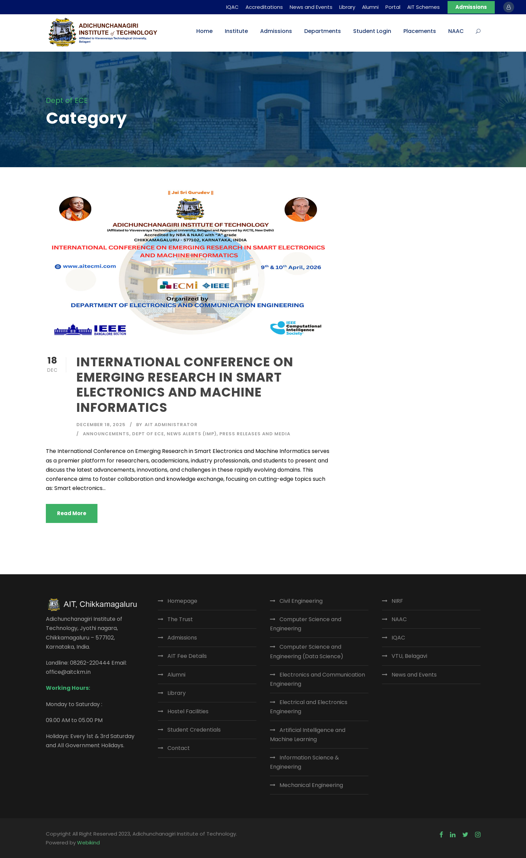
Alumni (370, 7)
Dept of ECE (148, 434)
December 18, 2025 (101, 424)
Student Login (372, 31)
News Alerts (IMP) (192, 434)
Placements (419, 31)
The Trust (180, 619)
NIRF (397, 601)
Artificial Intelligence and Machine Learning (307, 734)
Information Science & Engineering (304, 762)
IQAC (232, 7)
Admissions (471, 7)
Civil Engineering (301, 601)
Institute (236, 31)
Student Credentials (194, 730)
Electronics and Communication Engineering (317, 679)
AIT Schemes (423, 7)
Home (204, 31)
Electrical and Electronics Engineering (308, 706)
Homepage (182, 601)
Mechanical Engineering (311, 785)
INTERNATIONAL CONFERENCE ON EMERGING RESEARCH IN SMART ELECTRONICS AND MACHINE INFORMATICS (184, 384)
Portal (392, 7)
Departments (322, 31)
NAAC (456, 31)
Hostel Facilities (187, 711)
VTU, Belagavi (409, 656)
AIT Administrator (171, 424)
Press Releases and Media (254, 434)
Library (347, 7)
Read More (71, 513)
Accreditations (264, 7)
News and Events (311, 7)
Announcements (106, 434)
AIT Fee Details (187, 656)
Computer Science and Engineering (305, 623)
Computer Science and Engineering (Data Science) (306, 651)
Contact (178, 748)
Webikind (88, 842)
